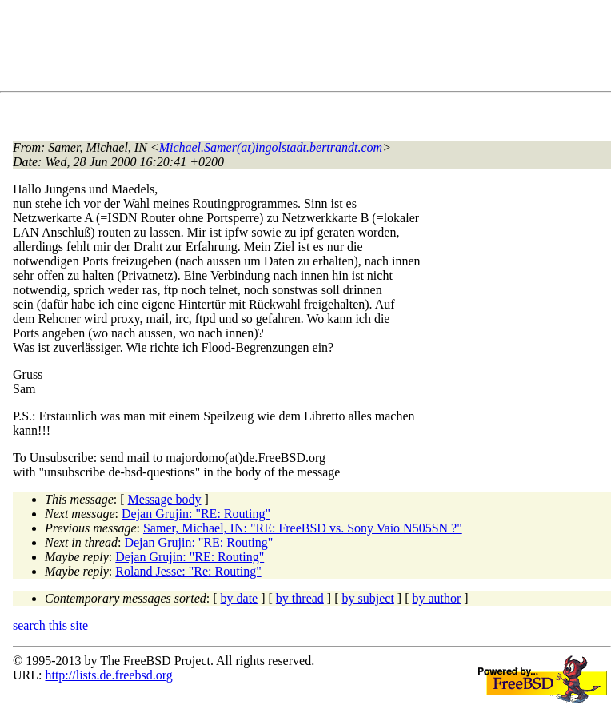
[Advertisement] (304, 49)
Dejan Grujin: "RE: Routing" (196, 513)
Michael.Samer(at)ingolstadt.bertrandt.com (271, 147)
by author (436, 598)
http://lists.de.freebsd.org (108, 675)
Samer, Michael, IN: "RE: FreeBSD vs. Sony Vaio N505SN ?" (302, 528)
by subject (368, 598)
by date (239, 598)
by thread (300, 598)
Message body (165, 499)
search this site (50, 625)
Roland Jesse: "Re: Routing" (188, 571)
